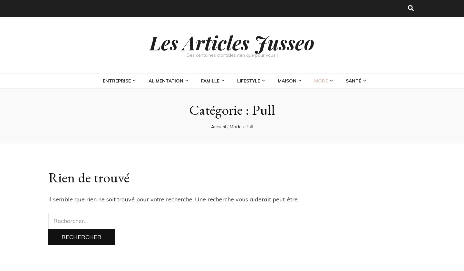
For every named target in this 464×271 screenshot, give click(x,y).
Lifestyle (248, 81)
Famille (210, 81)
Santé (353, 81)
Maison (287, 81)
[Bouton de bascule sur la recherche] (411, 8)
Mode (321, 81)
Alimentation (166, 81)
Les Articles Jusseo (232, 42)
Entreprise (117, 81)
